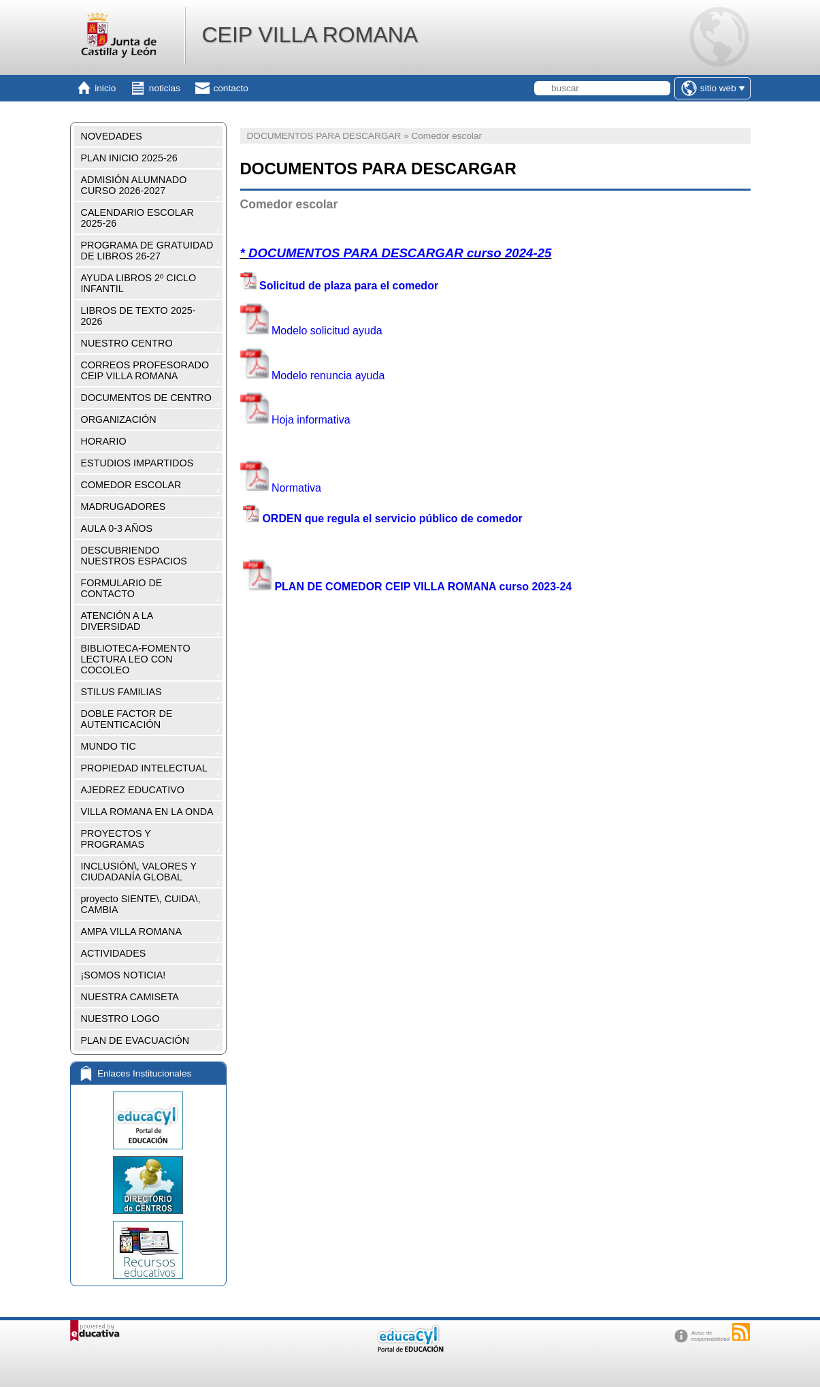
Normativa (280, 487)
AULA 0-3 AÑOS (117, 528)
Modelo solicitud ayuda (311, 330)
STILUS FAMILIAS (121, 691)
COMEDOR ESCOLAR (131, 484)
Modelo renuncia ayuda (312, 375)
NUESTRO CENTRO (127, 343)
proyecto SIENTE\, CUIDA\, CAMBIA (141, 904)
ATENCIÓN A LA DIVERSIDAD (117, 621)
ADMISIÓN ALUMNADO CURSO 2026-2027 (134, 185)
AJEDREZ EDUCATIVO (132, 789)
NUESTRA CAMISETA (130, 996)
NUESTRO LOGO (120, 1018)
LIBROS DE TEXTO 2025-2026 (138, 316)
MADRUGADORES (123, 506)
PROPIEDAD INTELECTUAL (144, 768)
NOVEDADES (111, 136)
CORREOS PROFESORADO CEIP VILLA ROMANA (145, 370)
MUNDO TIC (108, 746)
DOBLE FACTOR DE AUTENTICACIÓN (127, 719)
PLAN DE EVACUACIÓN (135, 1040)
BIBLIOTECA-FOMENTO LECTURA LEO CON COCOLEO (136, 659)
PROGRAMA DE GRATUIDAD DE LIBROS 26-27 (147, 250)
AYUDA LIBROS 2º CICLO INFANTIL (139, 283)
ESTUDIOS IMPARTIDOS (137, 463)
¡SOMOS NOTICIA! (123, 975)
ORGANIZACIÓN (119, 419)
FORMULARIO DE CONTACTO (122, 588)
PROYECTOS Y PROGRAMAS (116, 839)
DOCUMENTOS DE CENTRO (146, 397)
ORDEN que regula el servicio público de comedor (392, 518)
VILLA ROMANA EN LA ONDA (147, 811)
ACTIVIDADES (113, 953)
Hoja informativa (295, 420)
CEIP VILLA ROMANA (309, 34)
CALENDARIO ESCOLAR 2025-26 (137, 218)
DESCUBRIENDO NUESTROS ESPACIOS (134, 556)
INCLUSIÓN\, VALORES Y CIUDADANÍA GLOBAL (139, 871)
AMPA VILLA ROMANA (131, 931)
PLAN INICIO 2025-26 (129, 158)
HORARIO (104, 441)
